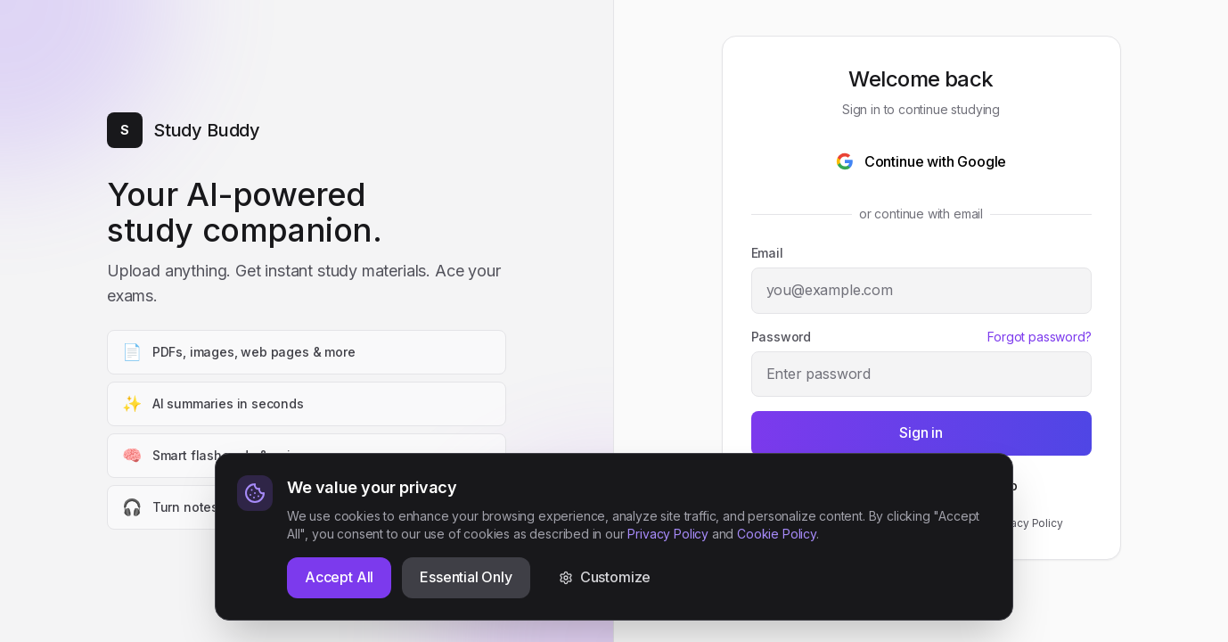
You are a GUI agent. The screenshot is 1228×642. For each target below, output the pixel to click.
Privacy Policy (1027, 523)
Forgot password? (1039, 336)
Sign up (994, 485)
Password (781, 336)
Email (767, 252)
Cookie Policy (776, 600)
